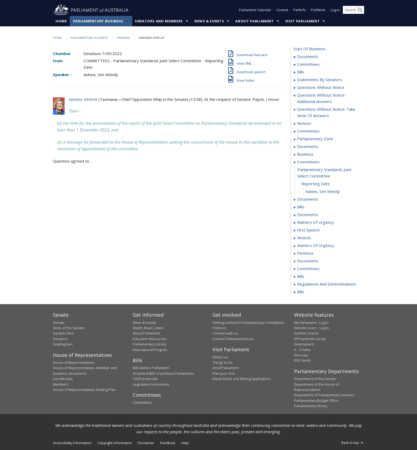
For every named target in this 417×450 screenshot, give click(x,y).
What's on (220, 357)
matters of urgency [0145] (315, 222)
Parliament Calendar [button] (255, 10)
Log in (335, 10)
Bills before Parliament (151, 368)
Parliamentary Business (98, 21)
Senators (60, 338)
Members (60, 384)
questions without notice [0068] (320, 87)
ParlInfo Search (306, 333)
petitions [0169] (305, 253)
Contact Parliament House (233, 338)
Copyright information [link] (114, 442)
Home (61, 21)
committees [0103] (308, 131)
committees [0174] (308, 268)
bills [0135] (300, 207)
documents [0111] (307, 146)
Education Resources (149, 338)
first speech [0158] (308, 230)
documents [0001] (307, 56)
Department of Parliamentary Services (324, 395)
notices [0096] (304, 123)
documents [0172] (307, 261)
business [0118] (305, 154)
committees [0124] (308, 162)
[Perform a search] (360, 10)
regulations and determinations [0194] (326, 284)
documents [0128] (307, 199)
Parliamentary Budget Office (316, 400)
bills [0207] (300, 292)
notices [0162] (304, 238)
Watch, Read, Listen (148, 327)
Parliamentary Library (149, 344)
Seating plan (63, 344)
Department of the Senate (315, 379)
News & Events (209, 21)
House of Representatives (74, 362)
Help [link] (185, 442)
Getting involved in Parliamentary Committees (248, 322)
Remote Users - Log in (311, 327)
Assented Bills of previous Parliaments (163, 373)
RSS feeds (302, 360)
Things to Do (222, 362)
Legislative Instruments (151, 384)
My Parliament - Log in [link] (311, 322)
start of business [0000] (309, 49)
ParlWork (318, 10)
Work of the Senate (68, 327)
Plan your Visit (223, 373)
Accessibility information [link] (72, 442)
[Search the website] (353, 10)
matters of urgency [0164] (315, 245)
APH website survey (310, 338)
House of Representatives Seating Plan (84, 389)
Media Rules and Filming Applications (241, 379)
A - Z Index (302, 349)
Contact (282, 10)
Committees (142, 402)
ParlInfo (299, 10)
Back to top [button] (352, 442)
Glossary (301, 355)
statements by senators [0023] (319, 79)
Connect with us (225, 333)
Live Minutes (63, 379)
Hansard (123, 38)
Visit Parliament (302, 21)
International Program (150, 349)
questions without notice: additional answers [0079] (321, 98)
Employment (304, 344)
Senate (58, 322)
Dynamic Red (63, 333)
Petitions (219, 327)
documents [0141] (307, 214)
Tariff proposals (145, 379)
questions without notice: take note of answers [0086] (326, 112)
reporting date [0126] (315, 184)
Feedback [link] (168, 442)
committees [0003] (308, 64)
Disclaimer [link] (146, 442)
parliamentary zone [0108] (315, 139)
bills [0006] (300, 72)
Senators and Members (159, 21)
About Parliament (254, 21)
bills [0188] (300, 276)
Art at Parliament (225, 368)
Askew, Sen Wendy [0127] (322, 191)
